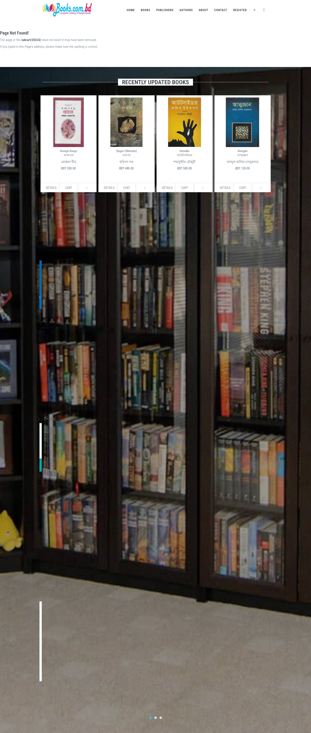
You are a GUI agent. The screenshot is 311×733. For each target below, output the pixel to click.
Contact (220, 10)
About (203, 10)
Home (131, 10)
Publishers (165, 10)
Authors (186, 10)
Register (240, 10)
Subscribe (84, 622)
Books (145, 10)
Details (51, 188)
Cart (68, 188)
